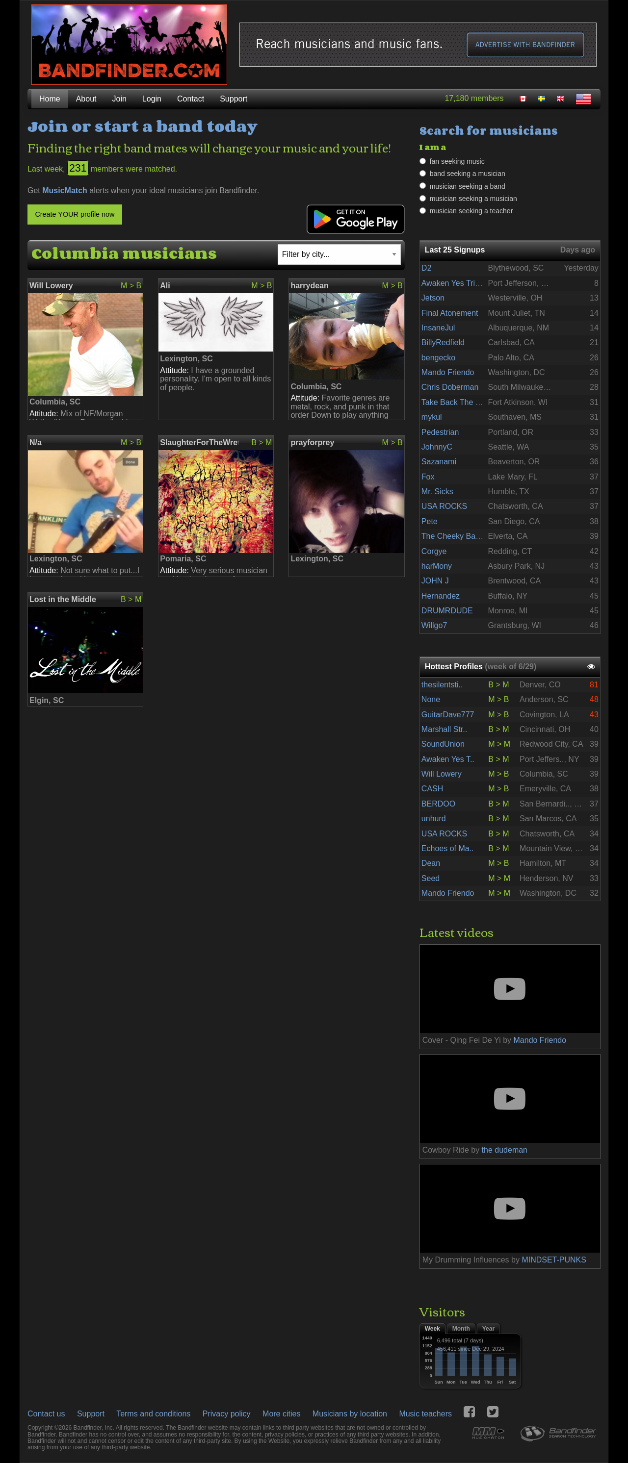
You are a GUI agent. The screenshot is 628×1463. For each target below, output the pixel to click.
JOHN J (435, 581)
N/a (35, 442)
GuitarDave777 (447, 714)
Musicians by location (350, 1414)
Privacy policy (227, 1414)
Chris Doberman (449, 387)
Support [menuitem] (233, 99)
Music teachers (425, 1414)
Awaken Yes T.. (447, 759)
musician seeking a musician (473, 198)
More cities (281, 1414)
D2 (426, 268)
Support (91, 1414)
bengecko (438, 357)
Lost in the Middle (62, 599)
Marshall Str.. (444, 729)
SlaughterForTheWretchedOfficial (199, 442)
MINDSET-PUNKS (554, 1260)
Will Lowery (51, 285)
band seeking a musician (467, 173)
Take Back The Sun (455, 402)
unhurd (433, 818)
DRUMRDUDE (447, 610)
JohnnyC (436, 447)
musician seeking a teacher (471, 211)
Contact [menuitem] (190, 99)
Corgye (434, 551)
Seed (430, 878)
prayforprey (312, 442)
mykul (431, 417)
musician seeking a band (467, 186)
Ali (165, 285)
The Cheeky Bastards (459, 536)
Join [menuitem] (119, 99)
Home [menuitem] (49, 99)
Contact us (46, 1414)
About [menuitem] (86, 99)
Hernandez (440, 596)
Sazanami (438, 461)
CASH (432, 788)
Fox (428, 477)
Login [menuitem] (151, 99)
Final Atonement (449, 313)
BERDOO (438, 804)
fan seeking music (457, 161)
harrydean (309, 285)
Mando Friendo (447, 372)
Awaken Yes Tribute (455, 283)
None (430, 699)
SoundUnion (443, 744)
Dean (430, 863)
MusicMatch (64, 190)
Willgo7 (434, 625)
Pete (429, 521)
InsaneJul (438, 328)
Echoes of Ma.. (447, 848)
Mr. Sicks (437, 491)
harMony (436, 566)
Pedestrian (440, 432)
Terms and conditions (153, 1414)
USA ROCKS (444, 506)
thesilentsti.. (442, 685)
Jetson (433, 298)
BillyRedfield (443, 342)
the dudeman (504, 1150)
